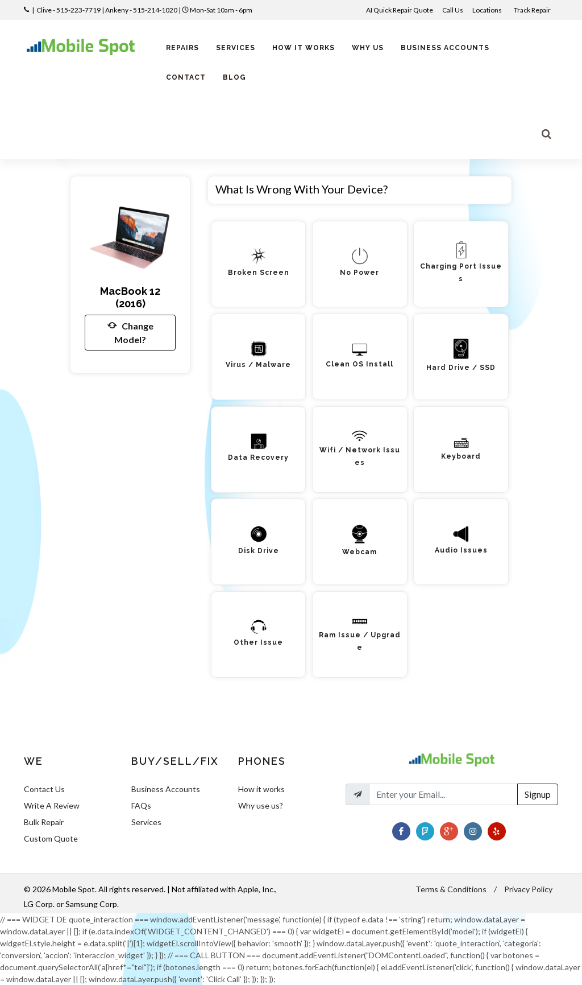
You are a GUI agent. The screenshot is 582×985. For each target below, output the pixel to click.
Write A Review (52, 805)
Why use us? (260, 805)
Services (146, 822)
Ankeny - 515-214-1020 (141, 10)
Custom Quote (51, 838)
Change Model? (130, 332)
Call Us (452, 10)
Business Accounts (165, 789)
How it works (261, 789)
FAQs (141, 805)
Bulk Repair (44, 822)
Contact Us (44, 789)
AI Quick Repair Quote (399, 10)
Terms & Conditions (451, 889)
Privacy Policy (528, 889)
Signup (538, 794)
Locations (487, 10)
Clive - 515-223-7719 (68, 10)
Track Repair (533, 10)
